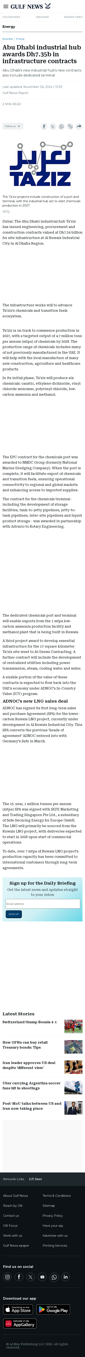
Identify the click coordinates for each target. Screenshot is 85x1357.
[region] (42, 113)
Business (7, 38)
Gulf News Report (15, 93)
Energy (8, 27)
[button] (12, 126)
